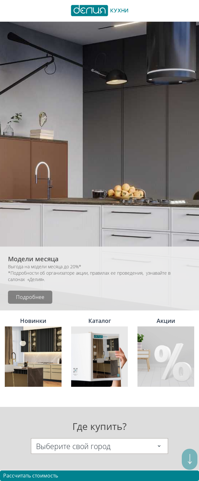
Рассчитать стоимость (30, 475)
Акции (165, 352)
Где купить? (99, 426)
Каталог (99, 352)
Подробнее (30, 297)
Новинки (33, 352)
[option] (99, 166)
